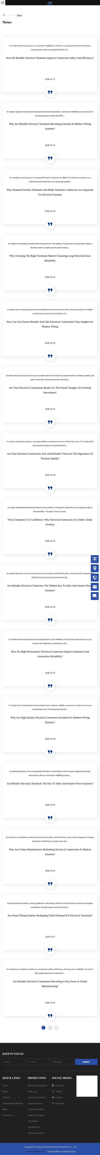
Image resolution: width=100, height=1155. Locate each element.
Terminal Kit (33, 1121)
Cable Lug (32, 1091)
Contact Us (7, 1115)
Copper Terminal (35, 1103)
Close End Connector (37, 1097)
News (5, 1109)
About (5, 1091)
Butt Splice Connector (37, 1085)
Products (6, 1097)
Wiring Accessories (36, 1133)
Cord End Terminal (36, 1109)
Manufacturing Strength (12, 1103)
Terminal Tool (33, 1127)
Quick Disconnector (36, 1115)
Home (11, 15)
